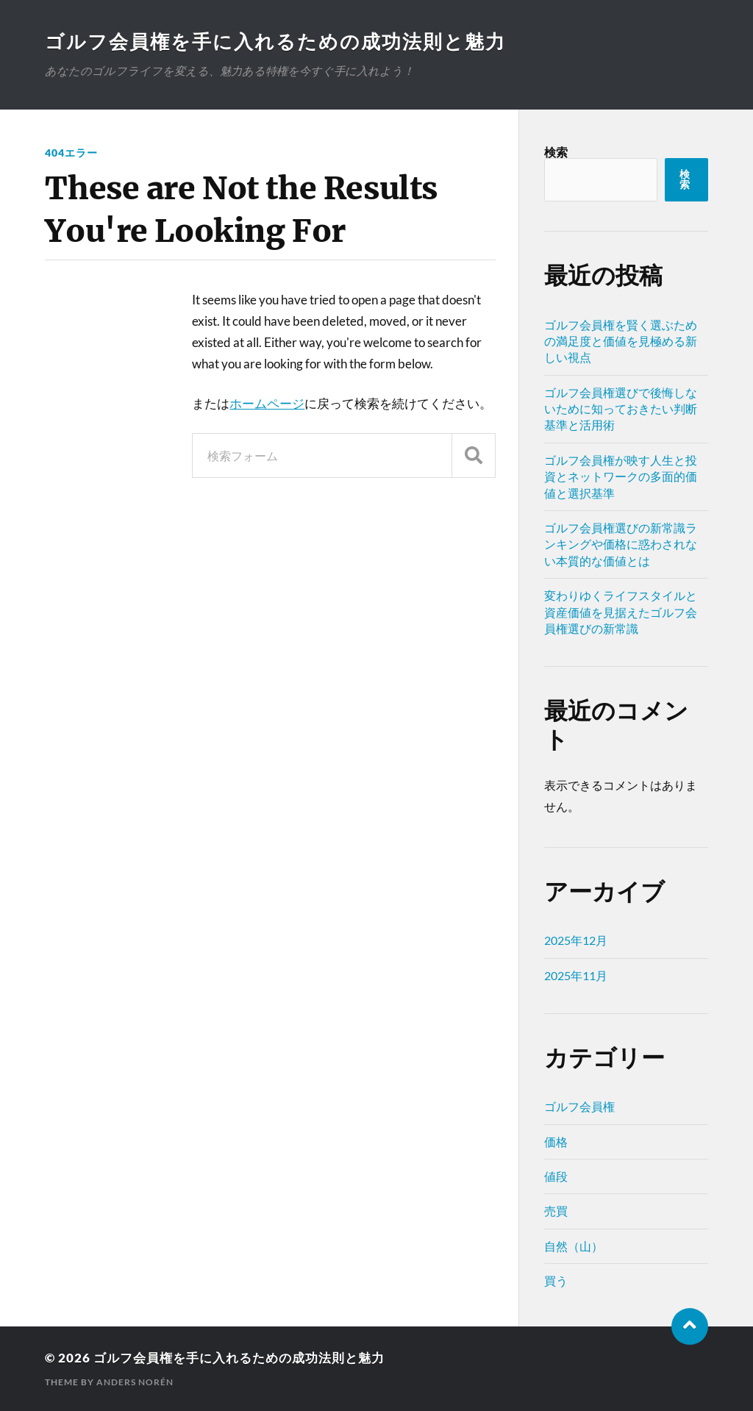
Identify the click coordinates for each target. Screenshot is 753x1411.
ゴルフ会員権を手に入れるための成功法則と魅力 (275, 41)
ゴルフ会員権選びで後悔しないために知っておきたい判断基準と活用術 (620, 408)
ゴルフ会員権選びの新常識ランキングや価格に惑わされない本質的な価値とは (620, 544)
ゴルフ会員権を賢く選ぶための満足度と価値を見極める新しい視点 (620, 341)
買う (556, 1280)
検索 (556, 152)
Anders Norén (135, 1381)
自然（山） (573, 1246)
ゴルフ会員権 (579, 1106)
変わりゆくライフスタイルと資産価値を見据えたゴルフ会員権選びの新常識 (620, 611)
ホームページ (266, 403)
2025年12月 (575, 940)
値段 (556, 1176)
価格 (556, 1142)
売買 (556, 1211)
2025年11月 (575, 975)
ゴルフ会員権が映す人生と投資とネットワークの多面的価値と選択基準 (620, 476)
